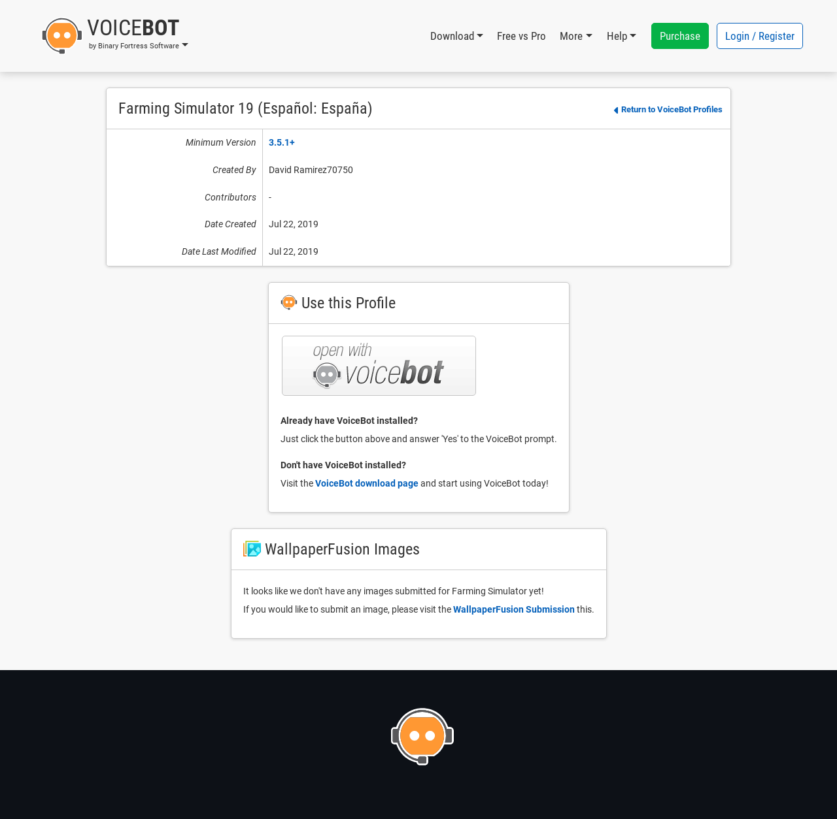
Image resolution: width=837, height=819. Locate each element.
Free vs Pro (521, 35)
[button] (115, 36)
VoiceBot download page (366, 483)
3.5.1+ (282, 142)
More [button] (571, 35)
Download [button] (452, 35)
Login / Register (759, 35)
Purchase (680, 35)
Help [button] (617, 35)
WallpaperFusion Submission (514, 609)
